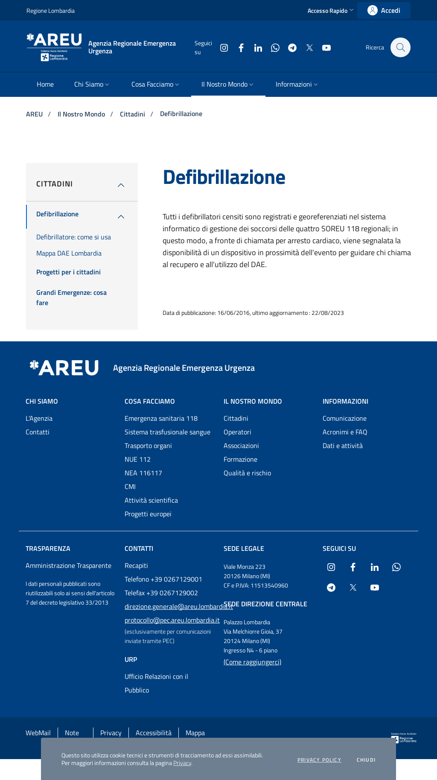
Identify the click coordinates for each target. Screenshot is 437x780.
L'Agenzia (39, 418)
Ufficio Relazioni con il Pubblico (156, 683)
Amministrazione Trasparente (68, 565)
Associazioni (241, 445)
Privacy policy (319, 760)
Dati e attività (343, 445)
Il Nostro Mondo (82, 114)
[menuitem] (45, 85)
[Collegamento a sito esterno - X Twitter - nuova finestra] (305, 47)
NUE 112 (138, 459)
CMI (130, 486)
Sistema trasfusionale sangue (167, 432)
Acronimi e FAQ (345, 432)
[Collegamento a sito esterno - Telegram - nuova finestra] (288, 47)
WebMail (38, 733)
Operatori (237, 432)
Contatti (38, 432)
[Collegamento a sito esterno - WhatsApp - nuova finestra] (271, 47)
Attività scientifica (151, 500)
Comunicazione (345, 418)
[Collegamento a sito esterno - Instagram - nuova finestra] (219, 47)
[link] (384, 10)
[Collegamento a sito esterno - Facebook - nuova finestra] (236, 47)
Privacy (182, 762)
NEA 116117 (143, 473)
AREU (35, 114)
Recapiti (136, 565)
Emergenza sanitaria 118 (161, 418)
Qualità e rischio (247, 473)
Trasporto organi (148, 445)
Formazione (240, 459)
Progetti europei (148, 514)
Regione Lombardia (50, 10)
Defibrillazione (181, 113)
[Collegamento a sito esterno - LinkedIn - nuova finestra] (253, 47)
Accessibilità (154, 733)
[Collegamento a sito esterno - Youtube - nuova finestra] (322, 47)
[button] (331, 10)
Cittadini (133, 114)
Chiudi (366, 760)
